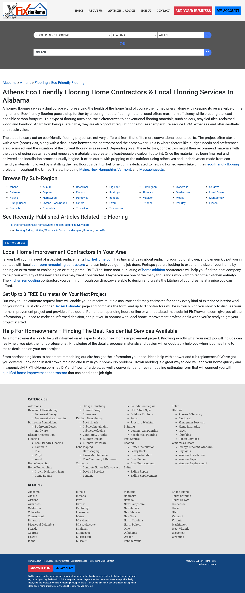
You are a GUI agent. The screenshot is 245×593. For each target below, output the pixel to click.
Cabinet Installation (95, 426)
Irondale (114, 197)
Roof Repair (138, 459)
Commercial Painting (144, 430)
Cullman (15, 192)
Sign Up (145, 10)
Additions (34, 406)
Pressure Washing (142, 422)
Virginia (177, 520)
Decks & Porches (93, 471)
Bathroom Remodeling (42, 422)
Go (207, 35)
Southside (49, 208)
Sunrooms (89, 414)
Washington (179, 524)
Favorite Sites (62, 561)
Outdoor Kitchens (142, 414)
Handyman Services (192, 422)
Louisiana (82, 512)
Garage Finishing (94, 406)
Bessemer (82, 187)
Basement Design (46, 414)
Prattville (15, 208)
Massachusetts (151, 170)
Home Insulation (189, 426)
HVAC (182, 430)
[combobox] (72, 35)
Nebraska (130, 496)
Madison (148, 197)
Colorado (34, 512)
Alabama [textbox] (119, 35)
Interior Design (92, 410)
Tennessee (179, 504)
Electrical (185, 418)
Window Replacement (193, 463)
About (38, 561)
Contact (163, 10)
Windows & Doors (55, 230)
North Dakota (132, 524)
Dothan (80, 192)
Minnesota (83, 532)
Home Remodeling (105, 230)
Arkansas (34, 504)
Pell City (181, 203)
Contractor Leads (79, 561)
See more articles (15, 242)
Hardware (41, 430)
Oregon (128, 536)
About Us (96, 10)
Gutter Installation (142, 447)
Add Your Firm (40, 568)
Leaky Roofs (138, 451)
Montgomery (217, 197)
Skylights (185, 451)
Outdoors (82, 463)
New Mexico (132, 512)
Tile (37, 451)
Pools (134, 418)
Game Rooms (43, 475)
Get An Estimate (67, 306)
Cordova (214, 187)
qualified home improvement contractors (35, 373)
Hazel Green (216, 192)
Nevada (129, 500)
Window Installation (192, 455)
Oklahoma (130, 532)
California (34, 508)
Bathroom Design (46, 426)
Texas (175, 508)
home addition (153, 270)
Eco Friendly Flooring (68, 83)
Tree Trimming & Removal (100, 459)
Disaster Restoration (41, 434)
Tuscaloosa (116, 208)
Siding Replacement (144, 475)
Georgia (33, 532)
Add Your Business (193, 10)
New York (130, 516)
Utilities (39, 230)
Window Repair (189, 459)
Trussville (82, 208)
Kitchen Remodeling (89, 418)
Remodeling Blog (97, 561)
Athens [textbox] (164, 35)
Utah (175, 512)
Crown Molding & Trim (49, 471)
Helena (14, 197)
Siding (30, 230)
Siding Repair (139, 471)
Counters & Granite (95, 434)
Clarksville (182, 187)
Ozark (112, 203)
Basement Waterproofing (51, 418)
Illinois (80, 491)
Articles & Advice (121, 10)
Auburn (47, 187)
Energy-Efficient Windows (196, 447)
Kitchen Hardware (95, 443)
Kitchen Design (93, 438)
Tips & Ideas (49, 561)
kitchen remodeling (25, 280)
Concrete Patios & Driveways (101, 467)
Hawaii (32, 536)
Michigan (82, 528)
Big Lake (114, 187)
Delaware (34, 520)
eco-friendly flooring (223, 164)
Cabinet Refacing (94, 430)
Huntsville (82, 197)
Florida (32, 528)
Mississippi (83, 536)
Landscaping (74, 230)
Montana (129, 491)
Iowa (79, 500)
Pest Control (132, 438)
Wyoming (178, 536)
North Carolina (133, 520)
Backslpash (90, 422)
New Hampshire (103, 170)
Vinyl (38, 455)
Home (79, 10)
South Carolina (181, 496)
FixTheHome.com (99, 259)
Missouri (81, 541)
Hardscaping (91, 451)
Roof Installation (141, 455)
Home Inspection (39, 463)
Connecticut (36, 516)
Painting (88, 230)
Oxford (80, 203)
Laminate (41, 447)
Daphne (47, 192)
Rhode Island (180, 491)
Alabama (10, 83)
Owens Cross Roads (55, 203)
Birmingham (150, 187)
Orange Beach (18, 203)
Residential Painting (144, 434)
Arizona (33, 500)
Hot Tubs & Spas (141, 410)
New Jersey (131, 508)
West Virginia (180, 528)
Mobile (180, 197)
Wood (38, 459)
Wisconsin (178, 532)
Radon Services (189, 438)
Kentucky (82, 508)
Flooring (41, 83)
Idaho (31, 541)
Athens (25, 83)
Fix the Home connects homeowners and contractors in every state (49, 224)
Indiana (81, 496)
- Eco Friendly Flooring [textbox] (52, 35)
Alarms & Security (190, 414)
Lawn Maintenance (95, 455)
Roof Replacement (143, 463)
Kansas (80, 504)
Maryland (82, 520)
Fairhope (114, 192)
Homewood (50, 197)
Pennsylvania (132, 541)
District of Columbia (41, 524)
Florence (148, 192)
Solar (175, 406)
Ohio (127, 528)
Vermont (124, 170)
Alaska (32, 496)
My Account (228, 10)
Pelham (147, 203)
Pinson (213, 203)
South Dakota (180, 500)
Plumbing (185, 434)
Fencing (88, 475)
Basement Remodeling (43, 410)
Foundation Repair (143, 406)
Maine (84, 170)
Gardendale (183, 192)
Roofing (20, 230)
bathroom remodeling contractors (58, 265)
